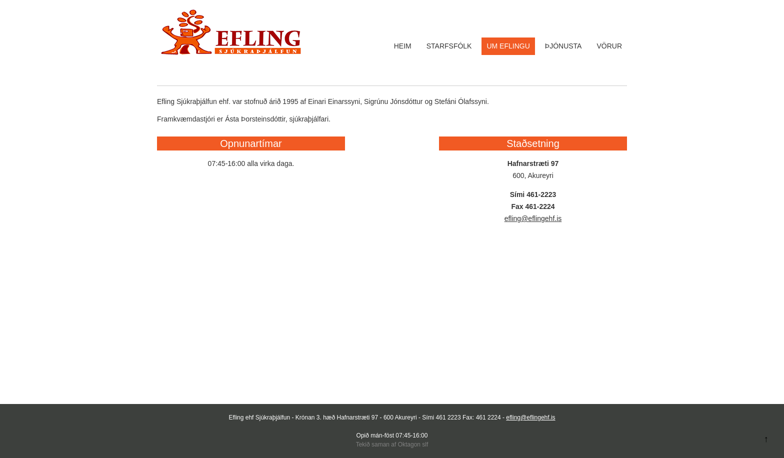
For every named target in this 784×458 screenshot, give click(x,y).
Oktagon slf (413, 444)
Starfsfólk (449, 46)
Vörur (609, 46)
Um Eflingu (508, 46)
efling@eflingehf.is (533, 218)
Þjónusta (563, 46)
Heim (403, 46)
